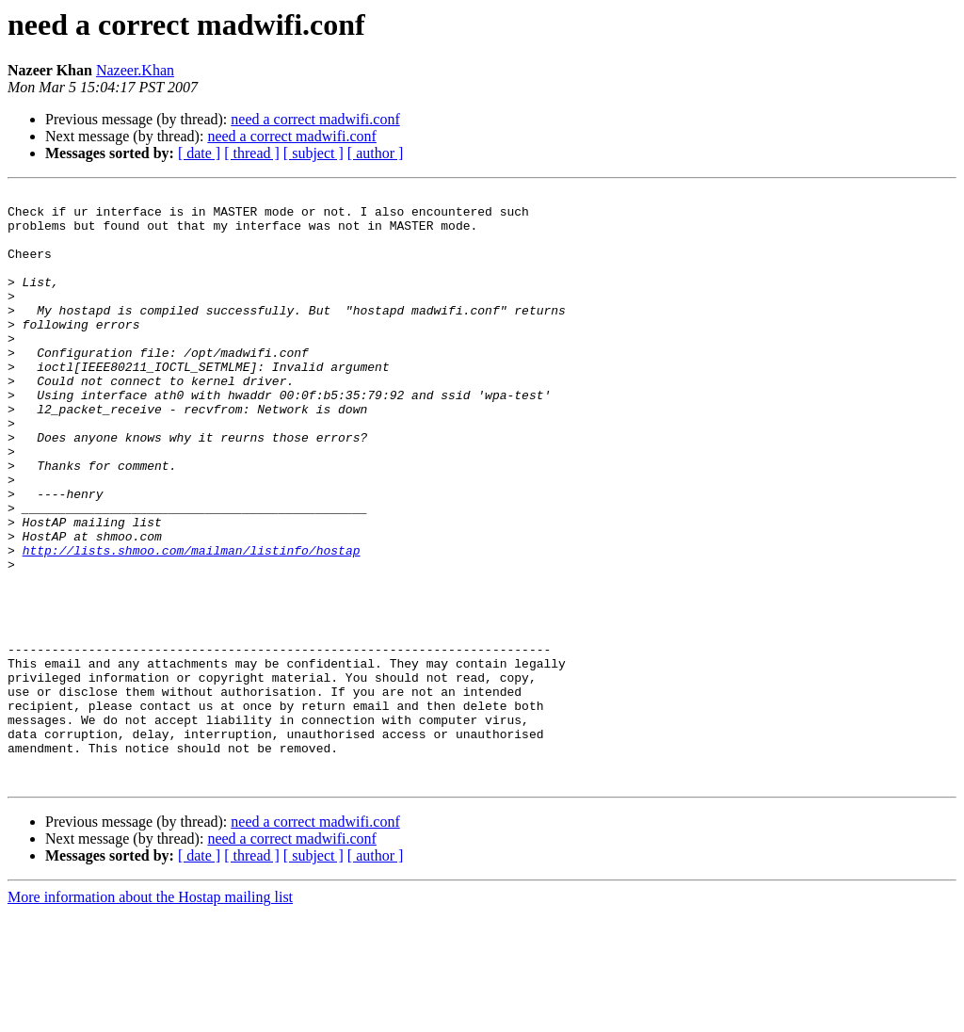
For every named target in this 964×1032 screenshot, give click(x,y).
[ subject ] (313, 153)
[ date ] (199, 153)
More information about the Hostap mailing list (150, 1016)
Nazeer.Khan (135, 70)
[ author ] (375, 153)
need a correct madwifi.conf (315, 119)
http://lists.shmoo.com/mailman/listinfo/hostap (192, 623)
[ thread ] (252, 153)
